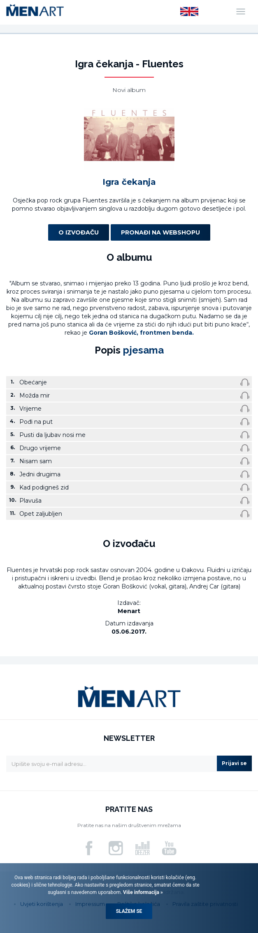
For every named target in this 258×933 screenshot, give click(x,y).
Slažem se (129, 911)
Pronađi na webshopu (160, 232)
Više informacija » (142, 892)
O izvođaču (78, 232)
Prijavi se (234, 763)
